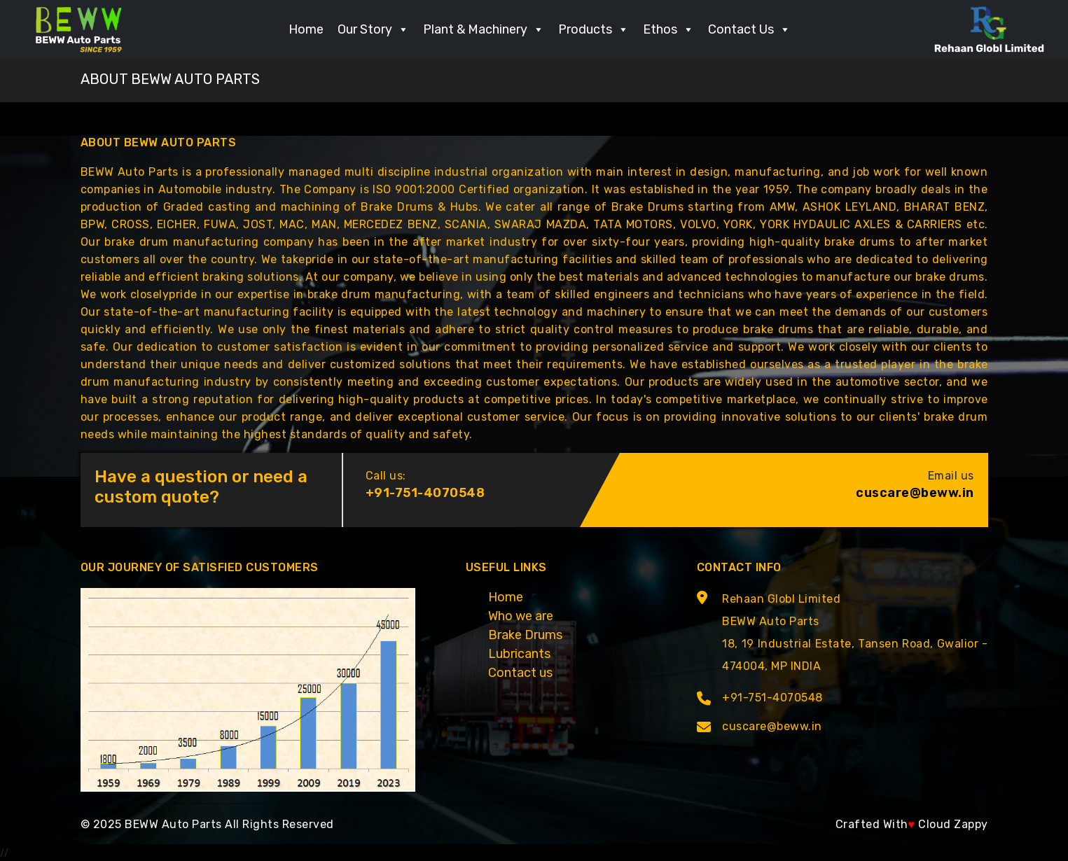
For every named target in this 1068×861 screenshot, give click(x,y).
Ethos (668, 29)
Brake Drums (525, 635)
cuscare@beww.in (915, 492)
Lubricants (519, 654)
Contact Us (749, 29)
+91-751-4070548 (425, 492)
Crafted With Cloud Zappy (911, 824)
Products (593, 29)
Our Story (373, 29)
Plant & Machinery (483, 29)
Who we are (520, 616)
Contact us (520, 672)
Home (306, 29)
